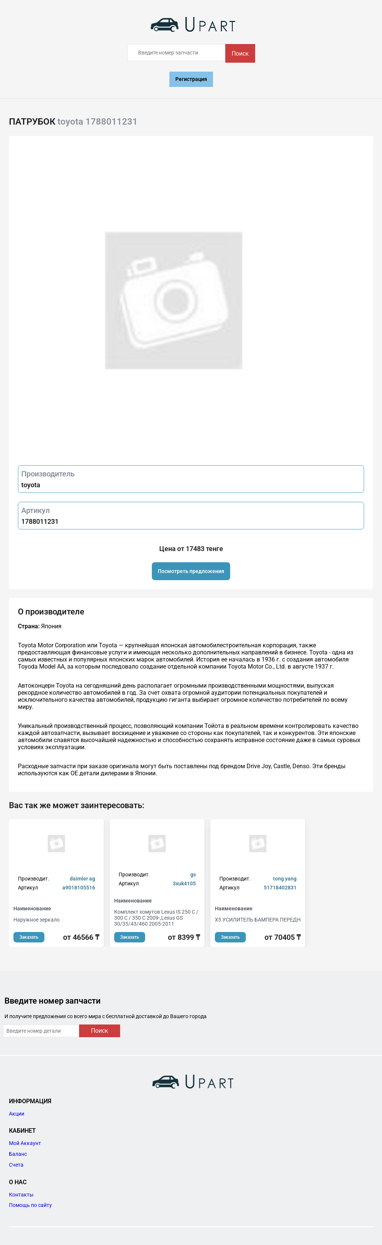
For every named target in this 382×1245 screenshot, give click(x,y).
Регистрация (191, 79)
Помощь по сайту (30, 1205)
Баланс (18, 1154)
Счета (16, 1165)
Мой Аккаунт (25, 1143)
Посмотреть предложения (191, 571)
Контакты (21, 1195)
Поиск (240, 53)
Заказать (28, 937)
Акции (16, 1114)
